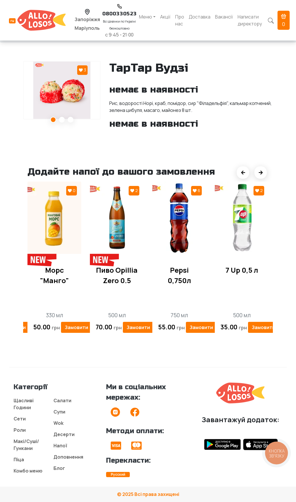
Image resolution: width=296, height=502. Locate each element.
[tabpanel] (62, 90)
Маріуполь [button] (87, 28)
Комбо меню (28, 471)
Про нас (179, 20)
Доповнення (68, 457)
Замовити (76, 327)
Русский (118, 474)
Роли (20, 430)
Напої (60, 445)
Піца (19, 459)
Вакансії (224, 17)
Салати (62, 400)
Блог (59, 468)
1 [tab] (53, 120)
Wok (58, 423)
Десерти (64, 434)
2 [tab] (62, 120)
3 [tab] (70, 120)
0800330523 (119, 13)
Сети (20, 419)
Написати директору (250, 20)
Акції (165, 17)
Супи (59, 412)
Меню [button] (145, 17)
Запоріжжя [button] (87, 19)
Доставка (199, 17)
